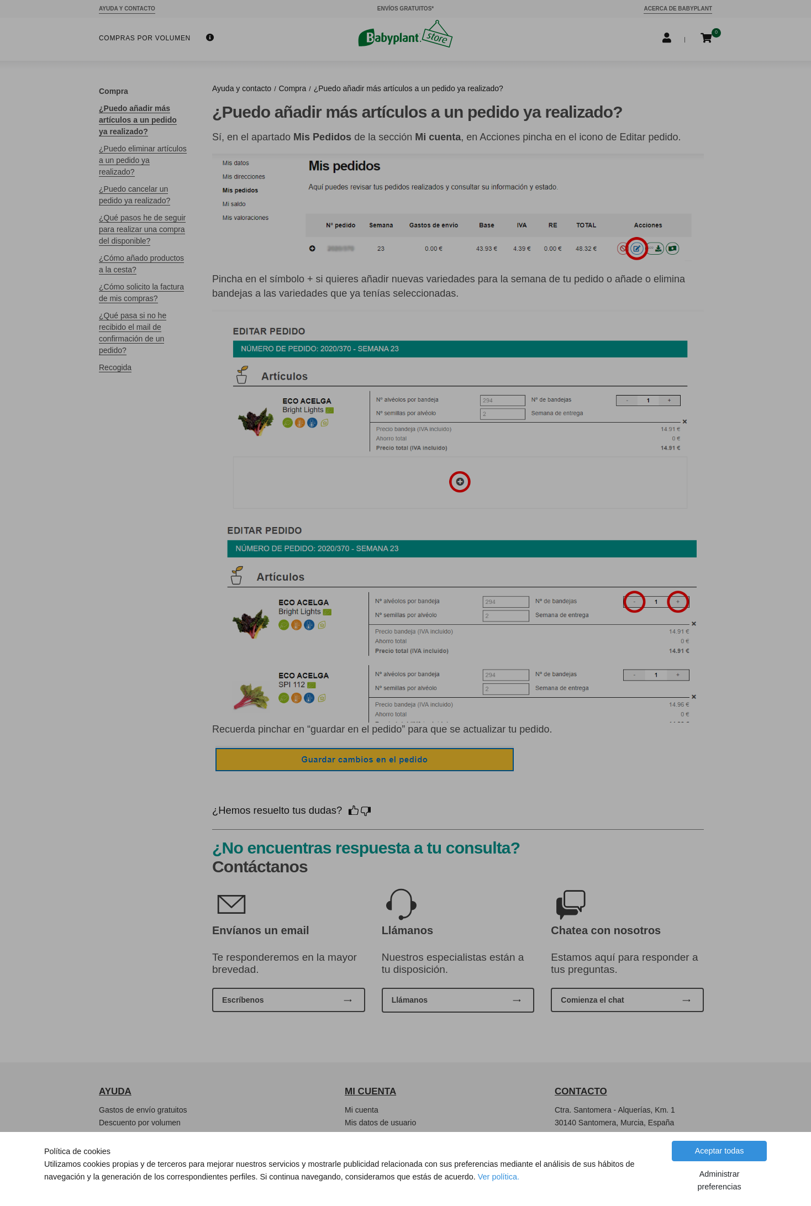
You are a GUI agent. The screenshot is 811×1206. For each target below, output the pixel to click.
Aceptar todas (719, 1150)
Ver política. (498, 1176)
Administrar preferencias (719, 1180)
